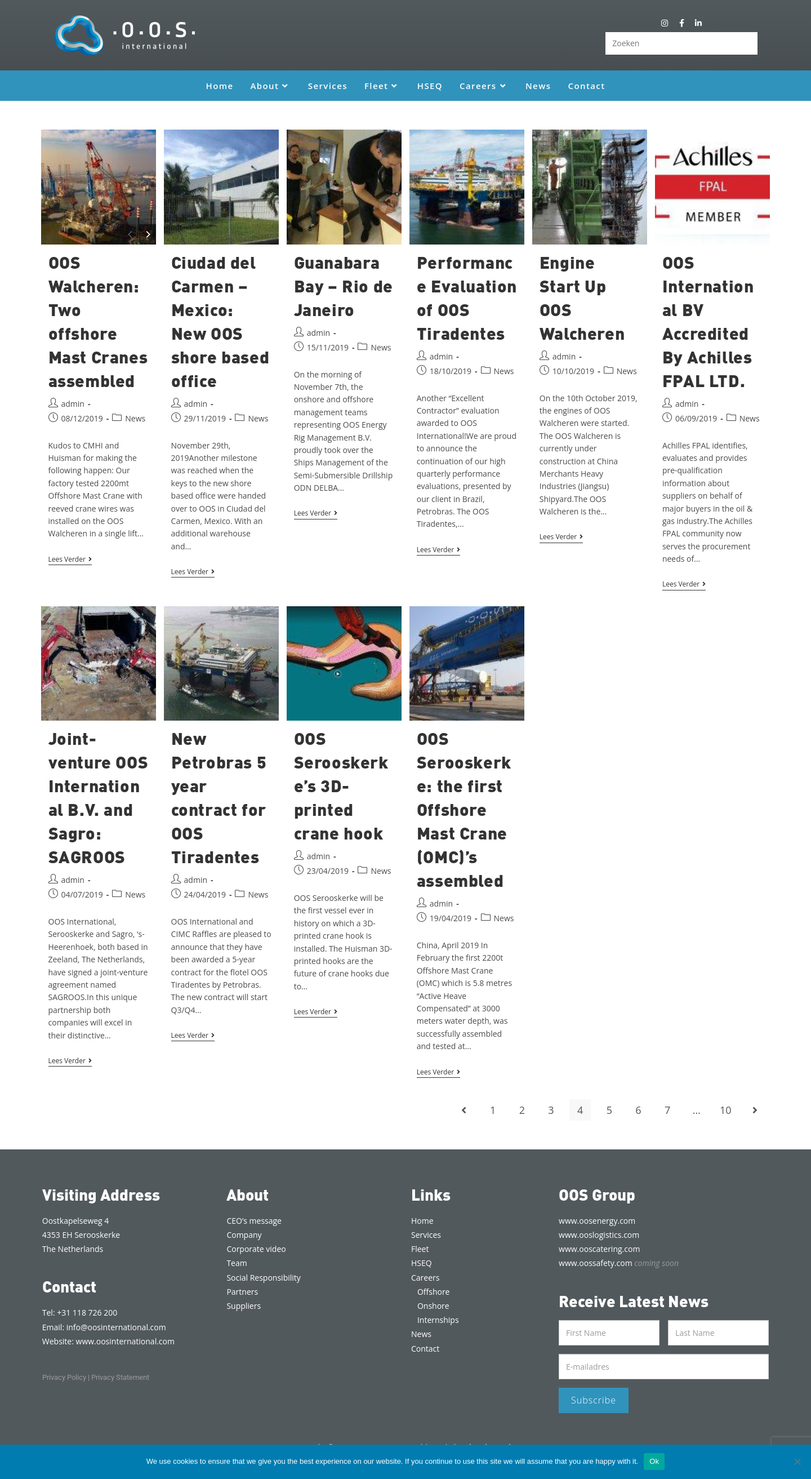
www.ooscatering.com (599, 1248)
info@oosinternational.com (116, 1327)
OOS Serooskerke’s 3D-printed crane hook (341, 785)
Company (243, 1234)
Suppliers (243, 1305)
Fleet (420, 1248)
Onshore (433, 1305)
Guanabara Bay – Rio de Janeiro (343, 285)
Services (426, 1234)
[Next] (147, 234)
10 (726, 1110)
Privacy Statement (120, 1377)
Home (422, 1220)
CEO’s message (254, 1220)
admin (72, 403)
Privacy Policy (64, 1377)
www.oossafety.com (619, 1263)
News (135, 418)
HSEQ (421, 1263)
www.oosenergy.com (597, 1220)
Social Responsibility (263, 1277)
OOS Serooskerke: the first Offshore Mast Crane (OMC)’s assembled (464, 809)
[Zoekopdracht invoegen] (681, 43)
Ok (654, 1461)
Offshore (433, 1291)
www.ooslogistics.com (599, 1234)
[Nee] (797, 1461)
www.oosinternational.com (125, 1341)
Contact (425, 1348)
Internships (438, 1319)
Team (236, 1263)
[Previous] (130, 234)
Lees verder (70, 560)
